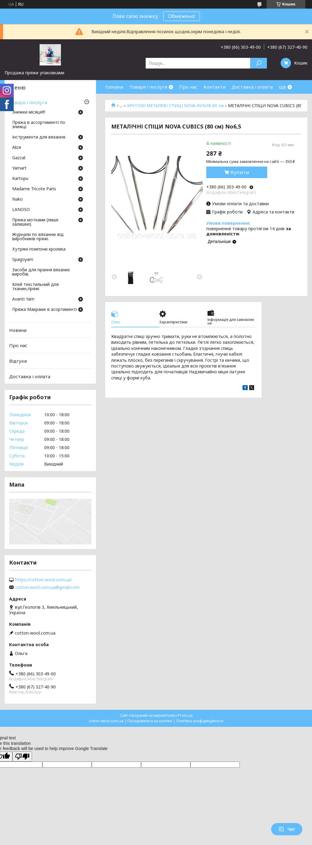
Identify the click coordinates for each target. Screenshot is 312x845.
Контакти (214, 87)
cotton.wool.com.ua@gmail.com (47, 587)
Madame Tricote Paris (34, 189)
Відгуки (18, 361)
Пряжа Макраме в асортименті (44, 309)
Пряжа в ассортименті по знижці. (38, 124)
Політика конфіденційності (199, 721)
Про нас (188, 87)
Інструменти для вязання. (39, 137)
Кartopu (20, 178)
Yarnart (19, 168)
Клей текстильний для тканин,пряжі (35, 286)
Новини (18, 330)
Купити (239, 172)
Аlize (16, 147)
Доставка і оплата (252, 87)
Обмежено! (181, 16)
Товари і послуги (148, 87)
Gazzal (18, 158)
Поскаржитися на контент (149, 721)
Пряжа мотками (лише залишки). (35, 222)
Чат (286, 829)
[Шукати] (258, 63)
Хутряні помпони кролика (39, 249)
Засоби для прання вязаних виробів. (41, 272)
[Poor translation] (22, 757)
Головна (114, 87)
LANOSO (21, 209)
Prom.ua (185, 715)
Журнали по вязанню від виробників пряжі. (38, 236)
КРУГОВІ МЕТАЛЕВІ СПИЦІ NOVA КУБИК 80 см (175, 105)
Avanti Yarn (23, 299)
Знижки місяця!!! (28, 112)
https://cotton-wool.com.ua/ (43, 580)
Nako (17, 199)
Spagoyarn (22, 259)
